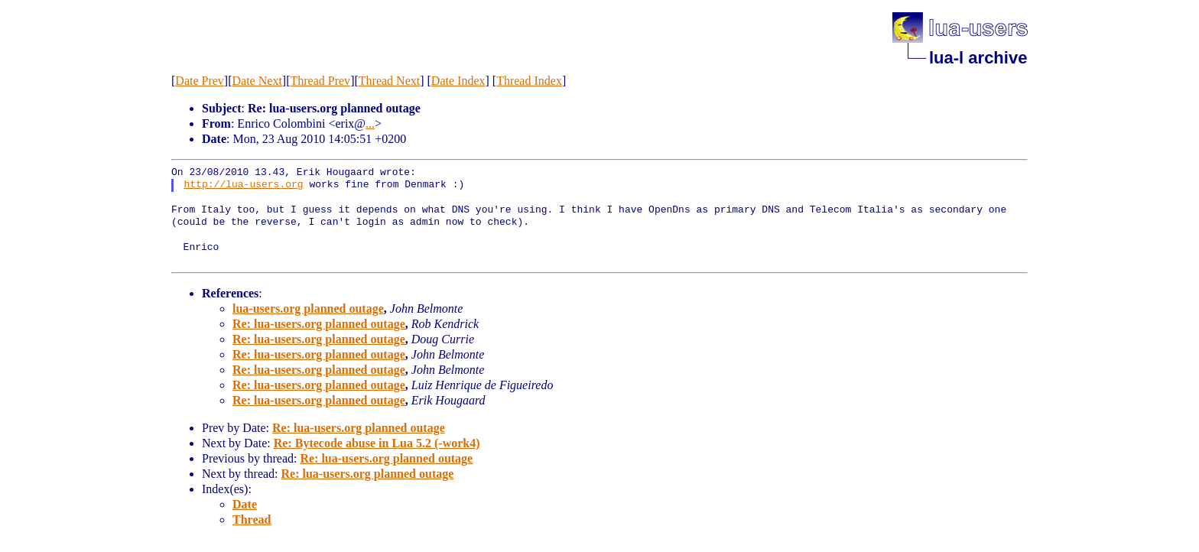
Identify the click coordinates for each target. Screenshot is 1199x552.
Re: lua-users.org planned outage (318, 323)
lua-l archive (978, 57)
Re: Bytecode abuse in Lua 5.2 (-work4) (377, 443)
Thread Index (529, 80)
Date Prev (199, 80)
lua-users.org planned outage (308, 308)
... (370, 123)
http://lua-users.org (244, 185)
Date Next (257, 80)
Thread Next (389, 80)
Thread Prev (320, 80)
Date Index (458, 80)
